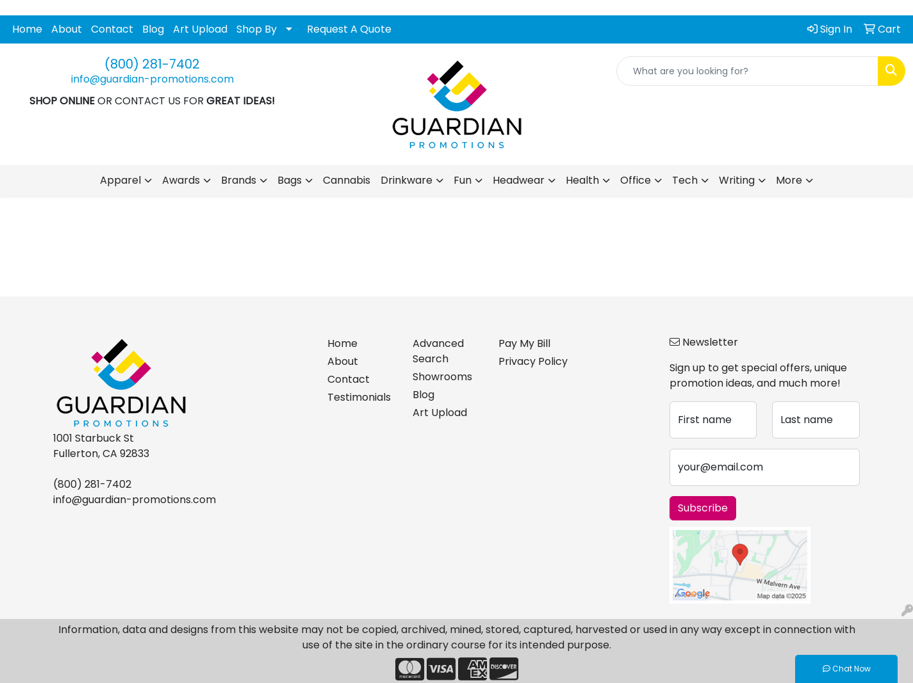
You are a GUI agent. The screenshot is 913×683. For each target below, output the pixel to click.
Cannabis (346, 180)
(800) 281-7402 (152, 64)
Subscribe (703, 508)
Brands (238, 180)
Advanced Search (438, 351)
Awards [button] (181, 180)
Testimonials (359, 397)
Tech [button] (685, 180)
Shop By (256, 29)
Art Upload (200, 29)
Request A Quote (349, 29)
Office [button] (635, 180)
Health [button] (582, 180)
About (66, 29)
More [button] (789, 180)
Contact (112, 29)
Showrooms (442, 376)
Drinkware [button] (406, 180)
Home (27, 29)
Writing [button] (737, 180)
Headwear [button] (519, 180)
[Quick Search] (747, 71)
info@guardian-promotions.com (152, 79)
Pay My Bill (524, 343)
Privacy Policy (533, 361)
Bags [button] (289, 180)
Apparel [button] (120, 180)
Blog (153, 29)
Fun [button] (463, 180)
